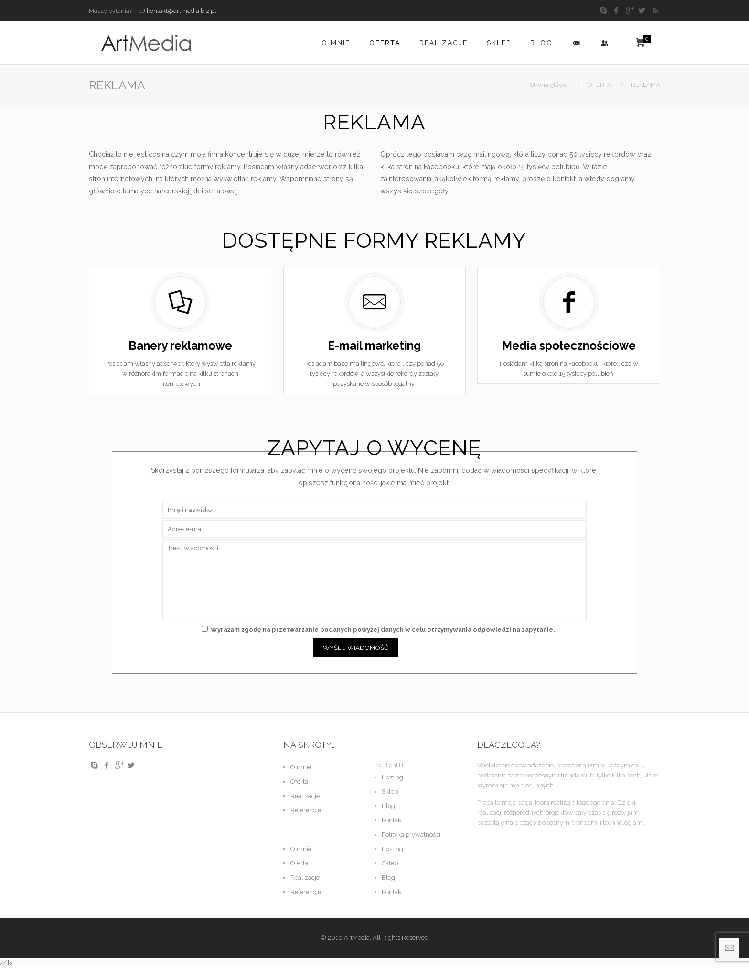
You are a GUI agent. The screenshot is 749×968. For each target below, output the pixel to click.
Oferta (299, 781)
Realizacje (305, 795)
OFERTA (599, 84)
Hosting (392, 777)
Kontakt (392, 820)
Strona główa (548, 84)
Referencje (305, 810)
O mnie (300, 767)
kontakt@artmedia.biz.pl (181, 10)
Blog (388, 805)
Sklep (390, 791)
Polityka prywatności (411, 834)
